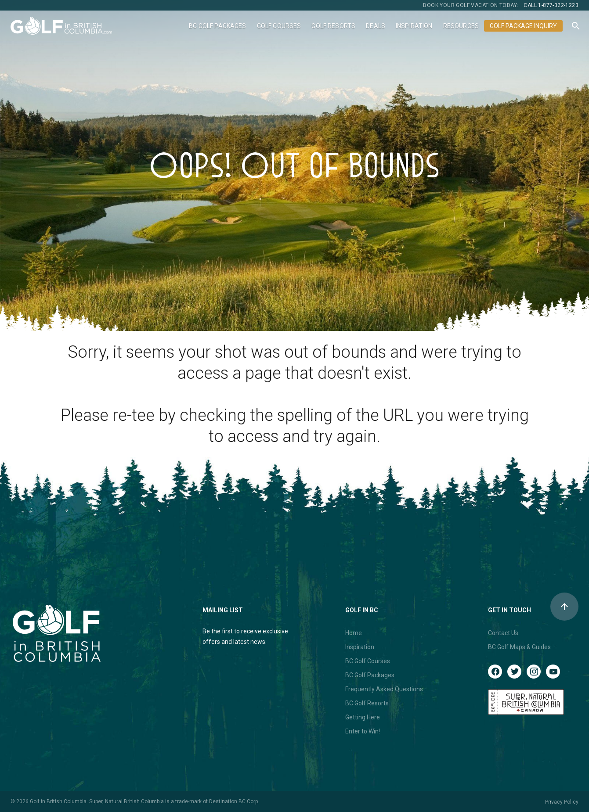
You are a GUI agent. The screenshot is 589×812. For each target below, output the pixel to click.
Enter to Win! (362, 731)
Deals (375, 25)
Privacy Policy (561, 802)
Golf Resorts (333, 25)
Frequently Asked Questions (384, 689)
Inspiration (414, 25)
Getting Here (362, 717)
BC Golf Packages (217, 25)
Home (353, 632)
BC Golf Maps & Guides (519, 646)
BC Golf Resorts (367, 703)
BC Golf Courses (367, 661)
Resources (461, 25)
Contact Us (503, 632)
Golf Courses (279, 25)
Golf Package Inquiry (523, 25)
